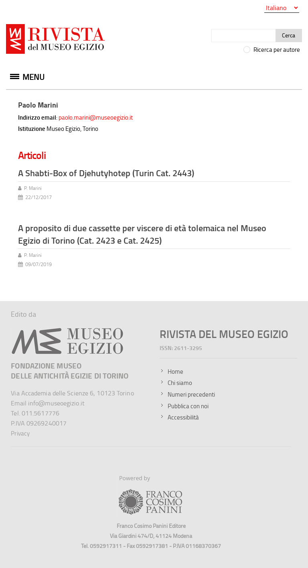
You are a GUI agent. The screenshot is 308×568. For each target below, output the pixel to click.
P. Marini (33, 188)
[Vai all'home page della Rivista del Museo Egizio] (56, 40)
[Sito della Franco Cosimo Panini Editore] (151, 514)
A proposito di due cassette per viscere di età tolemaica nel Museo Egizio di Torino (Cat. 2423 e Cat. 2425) (142, 234)
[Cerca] (243, 35)
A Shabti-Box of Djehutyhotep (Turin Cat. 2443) (106, 173)
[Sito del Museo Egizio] (67, 330)
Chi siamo (180, 383)
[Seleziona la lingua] (281, 8)
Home (175, 371)
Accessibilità (183, 417)
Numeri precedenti (191, 394)
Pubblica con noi (188, 406)
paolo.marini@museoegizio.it (96, 117)
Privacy (20, 433)
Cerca (288, 35)
